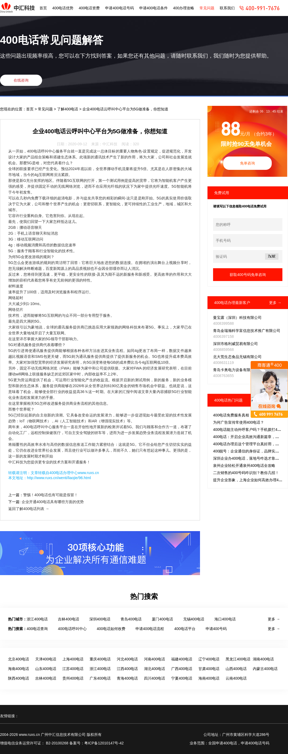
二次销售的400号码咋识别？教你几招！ (246, 473)
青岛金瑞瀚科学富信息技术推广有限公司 (246, 330)
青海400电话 (127, 678)
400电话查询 (37, 629)
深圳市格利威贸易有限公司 (235, 344)
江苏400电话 (72, 669)
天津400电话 (45, 659)
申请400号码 (216, 629)
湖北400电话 (154, 669)
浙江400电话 (37, 619)
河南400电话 (154, 659)
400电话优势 (62, 8)
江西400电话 (127, 669)
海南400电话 (18, 669)
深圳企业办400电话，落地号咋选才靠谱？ (248, 458)
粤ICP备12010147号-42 (104, 743)
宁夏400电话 (181, 678)
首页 (43, 8)
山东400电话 (45, 669)
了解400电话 (68, 109)
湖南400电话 (263, 659)
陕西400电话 (18, 678)
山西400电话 (236, 669)
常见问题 (206, 8)
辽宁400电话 (208, 659)
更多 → (275, 302)
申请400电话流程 (149, 629)
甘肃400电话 (208, 669)
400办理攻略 (183, 8)
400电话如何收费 (111, 629)
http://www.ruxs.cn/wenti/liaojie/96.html (59, 478)
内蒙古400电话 (265, 669)
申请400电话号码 (119, 8)
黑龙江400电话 (238, 659)
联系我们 (227, 8)
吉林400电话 (68, 619)
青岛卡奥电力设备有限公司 (235, 370)
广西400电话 (181, 669)
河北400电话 (127, 659)
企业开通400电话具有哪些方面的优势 (53, 502)
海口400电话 (224, 619)
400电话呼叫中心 (72, 629)
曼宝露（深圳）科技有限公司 (237, 317)
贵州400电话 (72, 678)
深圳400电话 (99, 619)
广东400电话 (100, 678)
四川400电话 (154, 678)
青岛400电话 (131, 619)
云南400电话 (236, 678)
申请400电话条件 (153, 8)
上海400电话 (72, 659)
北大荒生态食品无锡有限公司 (237, 357)
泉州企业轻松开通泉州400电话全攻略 (244, 465)
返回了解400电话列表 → (28, 509)
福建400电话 (181, 659)
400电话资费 (89, 8)
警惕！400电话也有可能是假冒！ (50, 495)
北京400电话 (18, 659)
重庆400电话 (100, 659)
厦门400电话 (162, 619)
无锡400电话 (193, 619)
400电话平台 (184, 629)
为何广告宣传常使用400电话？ (238, 422)
